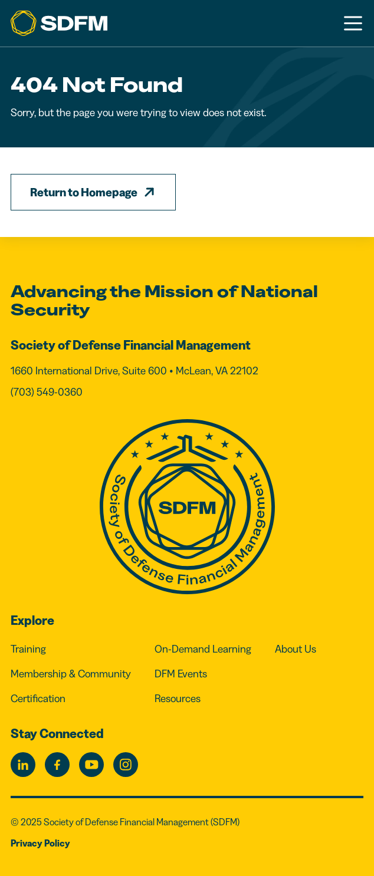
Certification (38, 698)
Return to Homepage (83, 192)
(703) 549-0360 (47, 392)
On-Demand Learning (203, 649)
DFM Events (181, 673)
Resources (178, 698)
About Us (295, 649)
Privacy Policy (40, 843)
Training (28, 649)
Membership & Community (71, 673)
